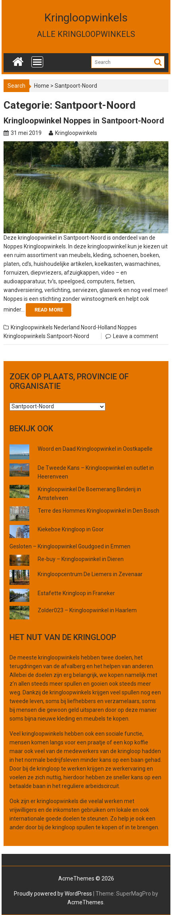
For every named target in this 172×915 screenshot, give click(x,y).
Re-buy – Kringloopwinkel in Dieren (81, 559)
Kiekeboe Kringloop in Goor (71, 529)
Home (41, 86)
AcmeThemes (85, 902)
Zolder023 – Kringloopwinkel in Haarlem (87, 610)
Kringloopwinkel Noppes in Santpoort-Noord (84, 120)
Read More (48, 310)
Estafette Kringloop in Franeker (76, 593)
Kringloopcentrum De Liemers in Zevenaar (90, 574)
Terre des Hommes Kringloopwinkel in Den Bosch (98, 510)
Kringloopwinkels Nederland (45, 327)
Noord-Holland (99, 327)
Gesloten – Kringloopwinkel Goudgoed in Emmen (70, 546)
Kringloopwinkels (86, 17)
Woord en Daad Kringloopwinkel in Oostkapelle (95, 449)
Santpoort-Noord (68, 336)
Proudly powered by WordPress (53, 893)
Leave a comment (135, 336)
